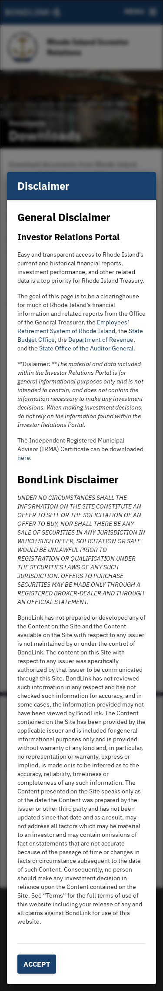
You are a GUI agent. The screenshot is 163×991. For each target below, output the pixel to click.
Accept (36, 964)
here (23, 458)
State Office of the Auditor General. (87, 348)
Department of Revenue (100, 340)
